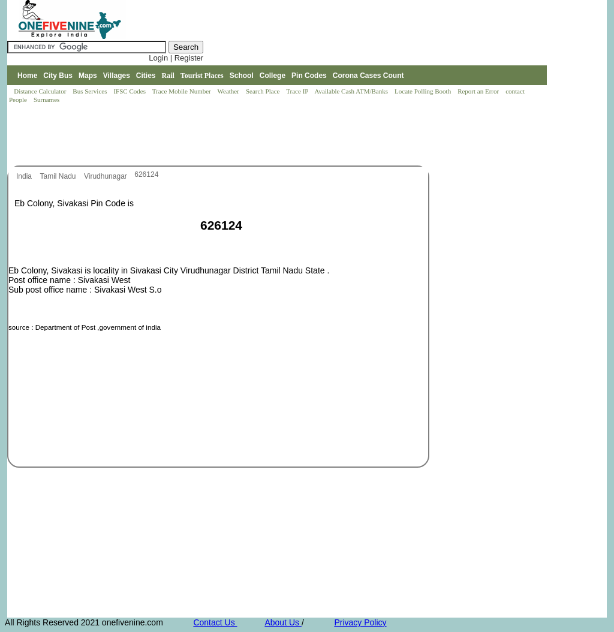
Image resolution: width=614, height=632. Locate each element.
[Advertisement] (225, 135)
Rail (168, 75)
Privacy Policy (360, 622)
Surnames (46, 99)
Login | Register (176, 57)
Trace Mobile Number (182, 91)
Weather (229, 91)
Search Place (263, 91)
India (25, 176)
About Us (282, 622)
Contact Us (215, 622)
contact (515, 91)
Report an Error (479, 91)
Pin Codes (309, 75)
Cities (146, 75)
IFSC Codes (130, 91)
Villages (116, 75)
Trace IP (298, 91)
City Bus (58, 75)
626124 (146, 174)
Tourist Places (202, 75)
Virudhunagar (106, 176)
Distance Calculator (40, 91)
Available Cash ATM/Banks (351, 91)
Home (27, 75)
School (242, 75)
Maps (88, 75)
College (272, 75)
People (19, 99)
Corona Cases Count (368, 75)
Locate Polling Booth (424, 91)
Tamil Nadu (58, 176)
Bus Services (90, 91)
